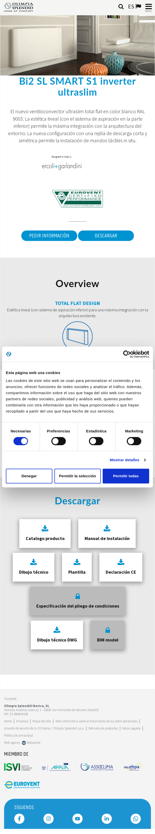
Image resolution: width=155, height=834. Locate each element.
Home (8, 721)
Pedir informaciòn (49, 236)
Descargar (106, 236)
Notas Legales (131, 728)
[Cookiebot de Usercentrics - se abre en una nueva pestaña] (127, 354)
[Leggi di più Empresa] (22, 721)
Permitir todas (126, 476)
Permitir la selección (77, 476)
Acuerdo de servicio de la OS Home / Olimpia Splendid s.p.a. (44, 728)
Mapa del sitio (42, 721)
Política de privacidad (18, 735)
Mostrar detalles (125, 460)
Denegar (29, 476)
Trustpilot (10, 699)
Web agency (12, 742)
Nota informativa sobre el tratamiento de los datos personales (96, 721)
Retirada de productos (103, 728)
